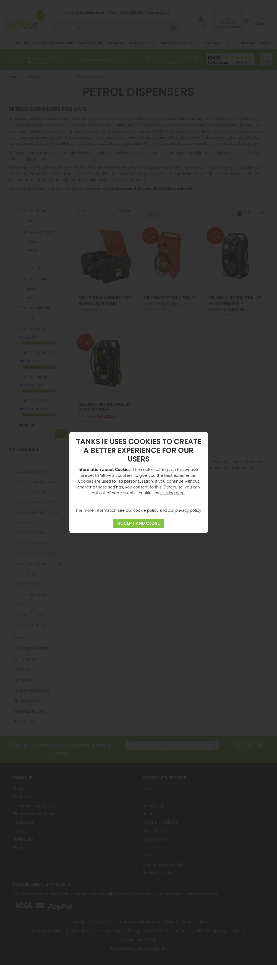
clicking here (172, 492)
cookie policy (145, 510)
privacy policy (188, 510)
